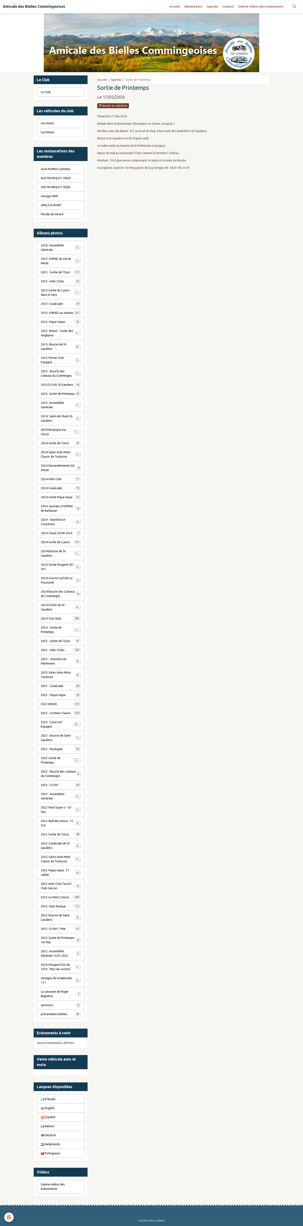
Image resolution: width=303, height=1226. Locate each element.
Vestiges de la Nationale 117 (61, 980)
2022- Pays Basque (61, 906)
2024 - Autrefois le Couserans (61, 522)
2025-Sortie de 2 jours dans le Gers (61, 292)
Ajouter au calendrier (113, 105)
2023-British (61, 704)
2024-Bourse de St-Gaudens (61, 553)
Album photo (193, 6)
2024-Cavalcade (61, 488)
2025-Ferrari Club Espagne (61, 360)
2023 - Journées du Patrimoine (61, 661)
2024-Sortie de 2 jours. (61, 542)
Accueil (174, 6)
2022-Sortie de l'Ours (61, 834)
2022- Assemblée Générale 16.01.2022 (61, 953)
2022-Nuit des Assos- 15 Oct (61, 823)
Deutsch (48, 1135)
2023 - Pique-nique (61, 695)
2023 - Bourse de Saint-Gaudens (61, 738)
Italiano (47, 1126)
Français (48, 1099)
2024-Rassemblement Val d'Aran (61, 468)
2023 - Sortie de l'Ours (61, 641)
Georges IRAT (49, 196)
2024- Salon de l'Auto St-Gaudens (61, 418)
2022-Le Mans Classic (61, 897)
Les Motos (47, 132)
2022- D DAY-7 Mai (61, 929)
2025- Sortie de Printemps (61, 394)
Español (48, 1117)
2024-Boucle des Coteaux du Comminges (61, 594)
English (47, 1108)
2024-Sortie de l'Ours (61, 443)
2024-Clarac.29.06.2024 (61, 533)
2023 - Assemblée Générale (61, 796)
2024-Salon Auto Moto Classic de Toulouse (61, 454)
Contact (228, 6)
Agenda (212, 6)
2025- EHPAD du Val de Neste (61, 261)
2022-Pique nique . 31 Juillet (61, 872)
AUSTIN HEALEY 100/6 (55, 187)
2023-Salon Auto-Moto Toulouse (61, 675)
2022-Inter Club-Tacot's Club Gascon (61, 886)
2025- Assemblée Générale (61, 405)
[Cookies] (9, 1217)
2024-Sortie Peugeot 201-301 (61, 567)
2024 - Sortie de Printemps (61, 630)
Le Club (46, 92)
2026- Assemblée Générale (61, 247)
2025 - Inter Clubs (61, 281)
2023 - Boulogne (61, 749)
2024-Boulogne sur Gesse (61, 432)
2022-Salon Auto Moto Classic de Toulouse (61, 859)
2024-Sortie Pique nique (61, 497)
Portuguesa (50, 1153)
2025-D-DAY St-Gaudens (61, 385)
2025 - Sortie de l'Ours (61, 272)
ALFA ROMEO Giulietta (55, 169)
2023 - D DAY (61, 785)
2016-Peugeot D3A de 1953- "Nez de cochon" (61, 967)
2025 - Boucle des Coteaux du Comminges (61, 373)
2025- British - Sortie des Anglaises (61, 333)
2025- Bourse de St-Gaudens (61, 346)
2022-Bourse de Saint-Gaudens (61, 917)
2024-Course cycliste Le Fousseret (61, 580)
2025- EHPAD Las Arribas (61, 313)
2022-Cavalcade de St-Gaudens (61, 845)
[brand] (34, 6)
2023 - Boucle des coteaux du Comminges (61, 774)
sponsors (61, 1005)
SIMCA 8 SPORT (51, 205)
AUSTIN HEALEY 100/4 (55, 178)
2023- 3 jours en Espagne (61, 724)
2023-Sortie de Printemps (61, 760)
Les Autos (47, 123)
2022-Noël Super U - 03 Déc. (61, 810)
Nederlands (50, 1144)
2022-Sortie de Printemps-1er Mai (61, 940)
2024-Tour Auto (61, 618)
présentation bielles (61, 1014)
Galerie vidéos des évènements (260, 6)
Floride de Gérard (52, 214)
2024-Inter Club (61, 479)
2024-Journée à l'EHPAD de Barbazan (61, 508)
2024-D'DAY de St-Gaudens (61, 607)
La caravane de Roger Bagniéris (61, 994)
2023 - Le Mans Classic (61, 713)
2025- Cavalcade (61, 304)
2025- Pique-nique (61, 322)
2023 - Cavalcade (61, 686)
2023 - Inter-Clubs (61, 650)
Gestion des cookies (151, 1220)
